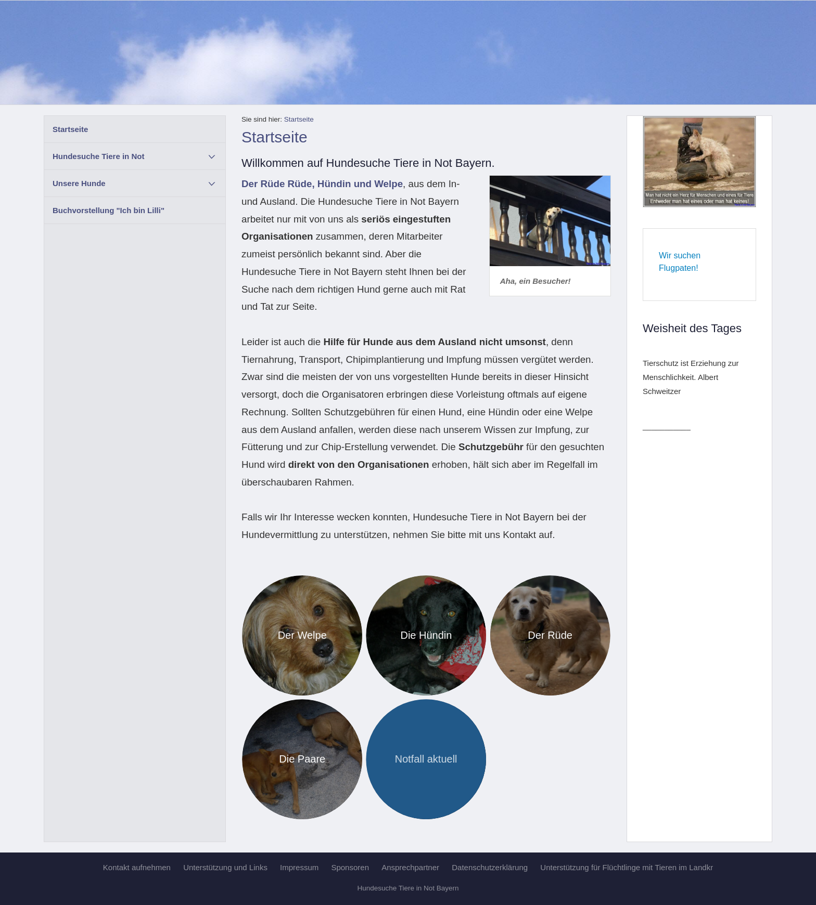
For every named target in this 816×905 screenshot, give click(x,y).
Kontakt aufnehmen (137, 867)
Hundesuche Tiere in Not (98, 156)
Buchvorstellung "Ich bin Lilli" (108, 210)
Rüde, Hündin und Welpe (345, 183)
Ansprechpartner (410, 867)
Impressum (299, 867)
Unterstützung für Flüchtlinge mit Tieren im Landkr (626, 867)
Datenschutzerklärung (490, 867)
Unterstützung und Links (225, 867)
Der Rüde (263, 183)
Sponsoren (350, 867)
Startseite (70, 129)
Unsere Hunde (79, 183)
